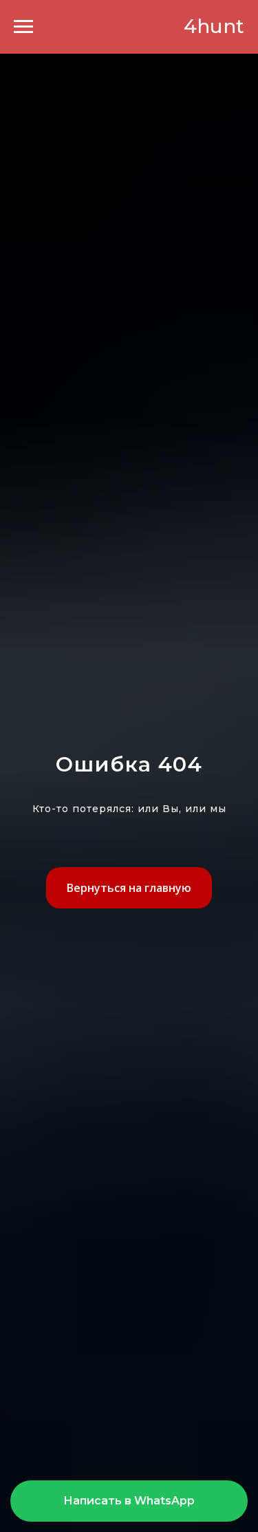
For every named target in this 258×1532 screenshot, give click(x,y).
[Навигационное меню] (23, 27)
